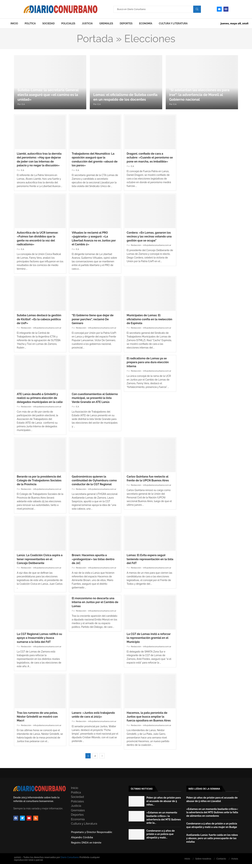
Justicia (87, 23)
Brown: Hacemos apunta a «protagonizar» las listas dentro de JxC (93, 559)
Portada (95, 39)
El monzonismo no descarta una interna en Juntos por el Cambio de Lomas (95, 602)
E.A (23, 104)
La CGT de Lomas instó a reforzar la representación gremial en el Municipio (149, 638)
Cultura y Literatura (173, 23)
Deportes (126, 23)
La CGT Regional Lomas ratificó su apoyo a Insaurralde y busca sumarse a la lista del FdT (39, 638)
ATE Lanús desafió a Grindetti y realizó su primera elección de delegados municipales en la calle (40, 398)
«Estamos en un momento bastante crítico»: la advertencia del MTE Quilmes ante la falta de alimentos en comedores (212, 812)
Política (30, 23)
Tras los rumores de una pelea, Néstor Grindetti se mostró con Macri (37, 716)
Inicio (14, 23)
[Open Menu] (225, 9)
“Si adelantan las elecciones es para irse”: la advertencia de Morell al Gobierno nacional (199, 95)
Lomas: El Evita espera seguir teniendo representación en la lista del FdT (150, 559)
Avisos (234, 858)
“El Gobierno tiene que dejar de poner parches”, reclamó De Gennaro (93, 319)
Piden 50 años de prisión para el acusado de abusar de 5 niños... (163, 801)
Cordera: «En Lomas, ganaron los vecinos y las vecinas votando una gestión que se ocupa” (149, 236)
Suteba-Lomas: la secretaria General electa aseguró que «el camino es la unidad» (48, 95)
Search (197, 9)
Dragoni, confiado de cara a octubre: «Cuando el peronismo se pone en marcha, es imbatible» (150, 157)
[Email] (219, 9)
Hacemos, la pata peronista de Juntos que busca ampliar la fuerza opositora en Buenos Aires (149, 716)
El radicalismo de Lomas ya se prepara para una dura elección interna (148, 362)
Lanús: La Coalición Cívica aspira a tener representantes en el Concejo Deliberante (39, 559)
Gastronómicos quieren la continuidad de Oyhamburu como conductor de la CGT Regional (94, 480)
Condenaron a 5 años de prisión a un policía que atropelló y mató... (160, 834)
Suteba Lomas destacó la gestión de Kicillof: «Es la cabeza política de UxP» (39, 319)
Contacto (221, 858)
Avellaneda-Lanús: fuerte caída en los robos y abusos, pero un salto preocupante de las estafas (212, 838)
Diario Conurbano (70, 857)
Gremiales (106, 23)
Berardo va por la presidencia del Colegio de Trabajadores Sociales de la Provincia (39, 480)
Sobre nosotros (203, 858)
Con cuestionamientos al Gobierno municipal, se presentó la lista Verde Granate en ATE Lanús (95, 398)
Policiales (68, 23)
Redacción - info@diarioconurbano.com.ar (151, 245)
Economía (145, 23)
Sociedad (48, 23)
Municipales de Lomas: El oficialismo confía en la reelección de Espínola (149, 319)
